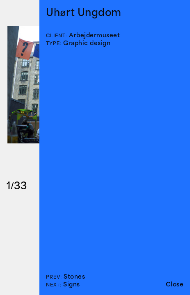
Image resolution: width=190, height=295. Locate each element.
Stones (74, 276)
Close (175, 284)
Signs (71, 284)
